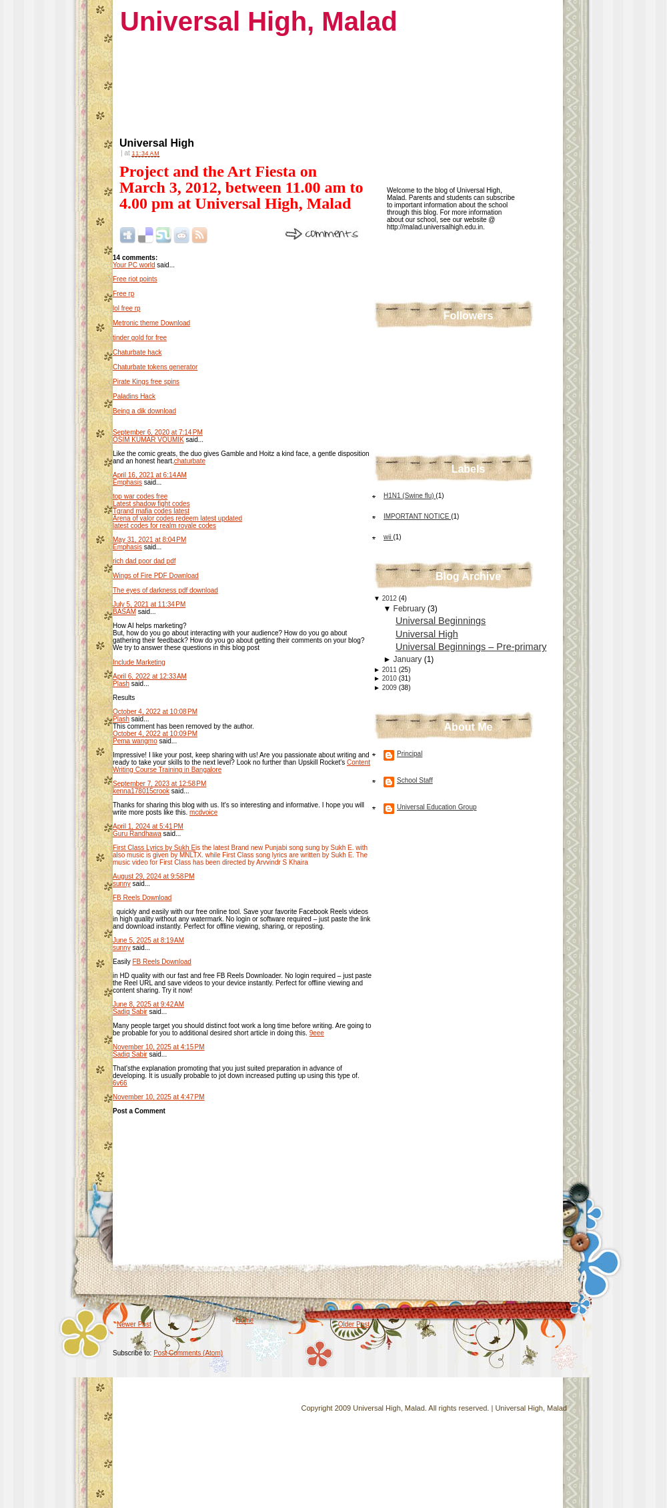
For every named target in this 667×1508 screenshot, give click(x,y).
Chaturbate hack (137, 352)
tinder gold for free (140, 337)
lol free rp (127, 308)
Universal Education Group (437, 807)
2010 (390, 678)
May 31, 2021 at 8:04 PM (149, 539)
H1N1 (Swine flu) (410, 495)
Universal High (156, 143)
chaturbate (189, 461)
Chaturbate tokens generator (155, 367)
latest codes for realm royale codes (164, 525)
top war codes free (140, 496)
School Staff (415, 780)
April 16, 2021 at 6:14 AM (150, 475)
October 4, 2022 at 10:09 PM (155, 733)
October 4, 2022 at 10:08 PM (155, 711)
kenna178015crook (141, 791)
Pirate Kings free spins (146, 381)
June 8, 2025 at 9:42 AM (148, 1004)
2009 (390, 687)
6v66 (120, 1083)
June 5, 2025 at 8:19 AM (148, 940)
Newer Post (134, 1324)
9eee (316, 1033)
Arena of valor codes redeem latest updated (177, 518)
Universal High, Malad (259, 21)
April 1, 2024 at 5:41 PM (148, 826)
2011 (390, 669)
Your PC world (134, 265)
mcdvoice (203, 812)
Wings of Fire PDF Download (156, 575)
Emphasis (127, 482)
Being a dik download (144, 411)
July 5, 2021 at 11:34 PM (149, 604)
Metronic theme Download (151, 323)
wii (388, 537)
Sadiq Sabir (130, 1011)
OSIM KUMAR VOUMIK (148, 439)
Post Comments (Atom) (188, 1353)
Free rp (123, 293)
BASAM (124, 611)
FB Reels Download (142, 897)
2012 (390, 598)
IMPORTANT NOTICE (417, 516)
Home (244, 1320)
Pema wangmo (135, 741)
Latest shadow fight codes (151, 503)
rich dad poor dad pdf (144, 561)
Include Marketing (139, 662)
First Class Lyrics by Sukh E (154, 847)
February (411, 608)
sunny (122, 883)
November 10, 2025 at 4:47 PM (159, 1097)
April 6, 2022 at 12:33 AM (150, 676)
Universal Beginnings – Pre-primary (471, 646)
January (409, 659)
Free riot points (135, 279)
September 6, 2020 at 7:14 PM (158, 432)
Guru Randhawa (137, 833)
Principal (409, 753)
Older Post (354, 1324)
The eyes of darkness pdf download (165, 590)
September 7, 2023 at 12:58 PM (159, 783)
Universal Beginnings (441, 620)
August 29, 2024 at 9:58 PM (154, 876)
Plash (121, 683)
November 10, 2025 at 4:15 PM (159, 1047)
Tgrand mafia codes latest (151, 511)
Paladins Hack (134, 396)
